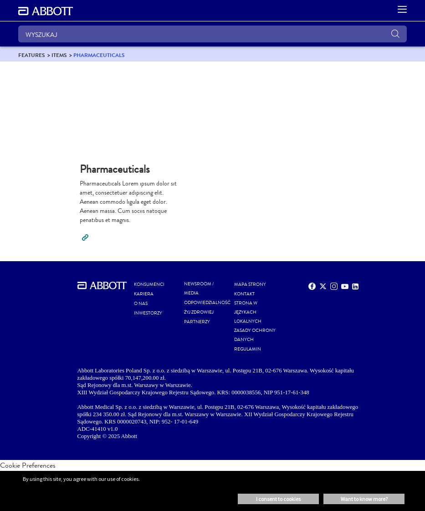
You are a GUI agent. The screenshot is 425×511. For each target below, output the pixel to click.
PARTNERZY (197, 322)
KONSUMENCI (149, 284)
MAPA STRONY (250, 284)
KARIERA (144, 294)
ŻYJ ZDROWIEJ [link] (199, 312)
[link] (31, 55)
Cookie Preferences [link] (28, 465)
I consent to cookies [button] (278, 499)
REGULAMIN (247, 349)
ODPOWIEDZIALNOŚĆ (207, 302)
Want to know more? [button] (364, 499)
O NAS (141, 303)
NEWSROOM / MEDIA (199, 288)
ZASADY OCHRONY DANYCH (255, 335)
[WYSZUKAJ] (212, 34)
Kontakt (244, 294)
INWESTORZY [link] (148, 313)
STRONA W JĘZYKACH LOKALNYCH (247, 312)
